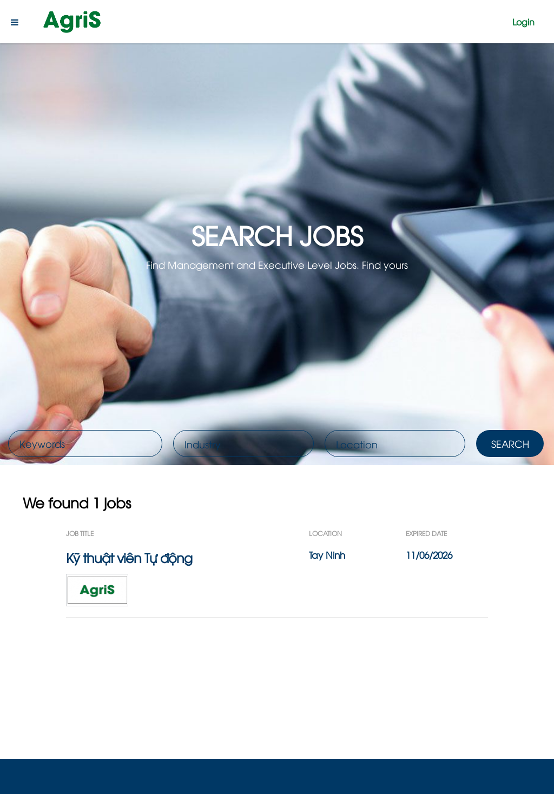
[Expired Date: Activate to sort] (447, 533)
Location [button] (325, 533)
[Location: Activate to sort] (357, 533)
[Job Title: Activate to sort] (187, 533)
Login (523, 22)
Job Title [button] (80, 533)
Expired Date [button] (426, 533)
